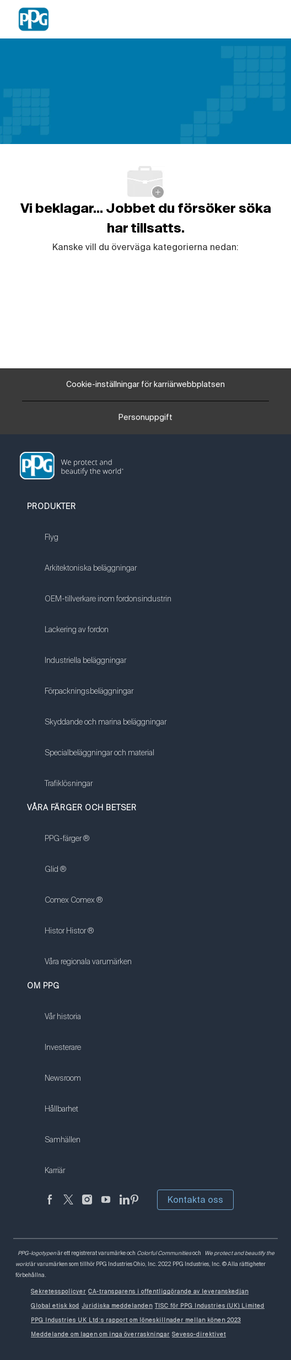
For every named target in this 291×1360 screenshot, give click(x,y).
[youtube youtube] (106, 1206)
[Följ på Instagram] (87, 1206)
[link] (108, 544)
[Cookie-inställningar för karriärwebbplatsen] (145, 384)
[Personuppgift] (145, 421)
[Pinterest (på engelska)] (134, 1206)
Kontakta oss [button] (195, 1199)
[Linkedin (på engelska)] (125, 1206)
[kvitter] (68, 1206)
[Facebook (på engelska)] (50, 1206)
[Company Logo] (34, 18)
